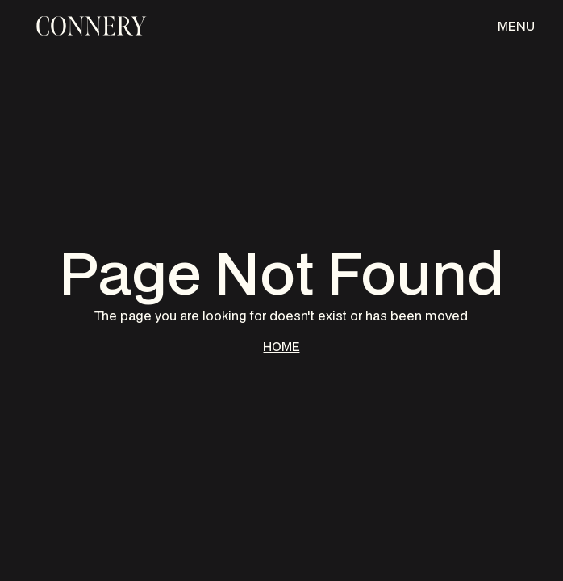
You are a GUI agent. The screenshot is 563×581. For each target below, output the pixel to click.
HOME (281, 346)
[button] (516, 26)
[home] (88, 26)
